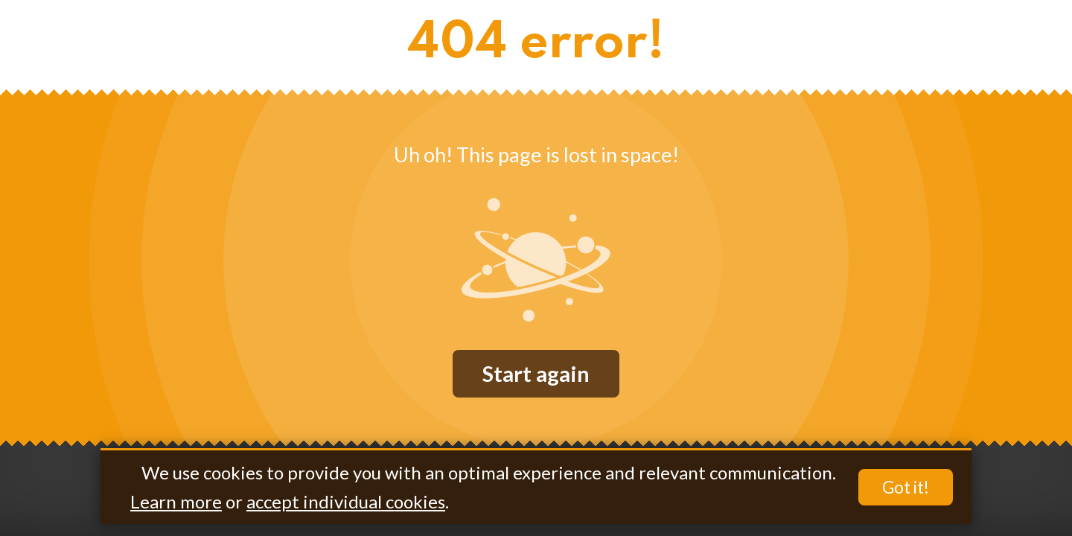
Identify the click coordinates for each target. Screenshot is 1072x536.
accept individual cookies (345, 501)
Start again (536, 373)
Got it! (905, 487)
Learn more (176, 501)
